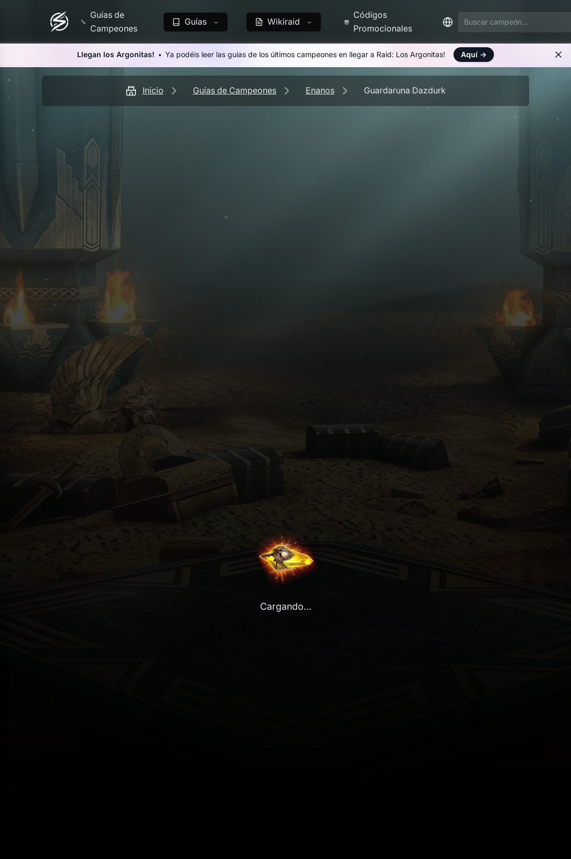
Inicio (153, 90)
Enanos (320, 90)
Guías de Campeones (234, 90)
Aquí (474, 54)
